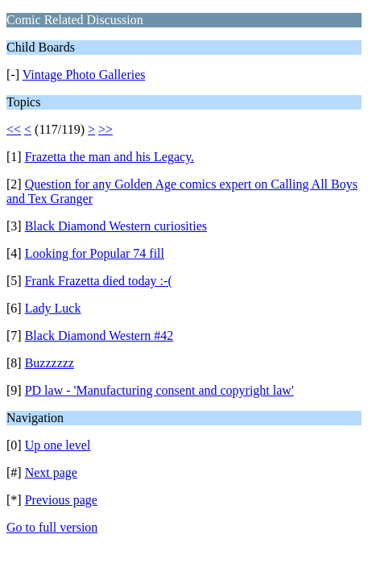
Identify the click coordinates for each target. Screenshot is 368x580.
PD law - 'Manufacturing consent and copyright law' (159, 390)
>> (105, 129)
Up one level (58, 445)
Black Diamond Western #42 (99, 335)
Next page (51, 472)
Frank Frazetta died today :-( (98, 281)
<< (13, 129)
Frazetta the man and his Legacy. (109, 157)
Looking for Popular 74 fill (94, 253)
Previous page (61, 500)
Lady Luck (53, 308)
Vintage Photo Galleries (84, 74)
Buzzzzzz (49, 363)
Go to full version (51, 527)
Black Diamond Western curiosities (116, 226)
